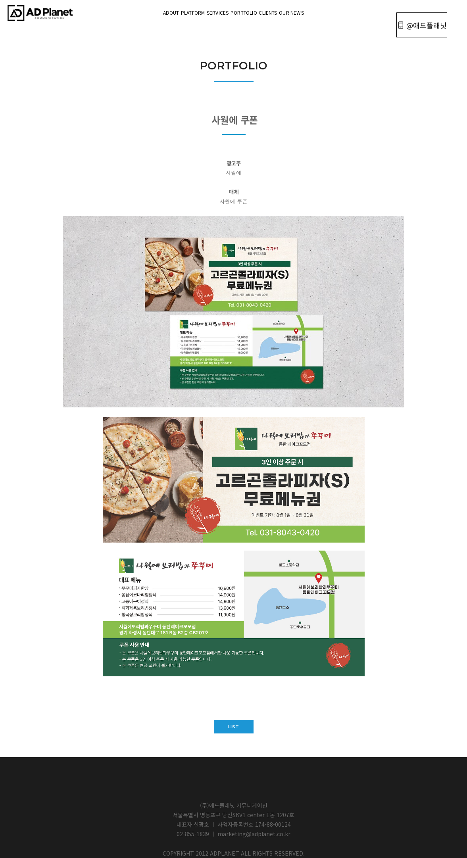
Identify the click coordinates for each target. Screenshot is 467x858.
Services (208, 11)
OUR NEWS (340, 11)
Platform (163, 11)
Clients (297, 11)
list (233, 726)
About (122, 11)
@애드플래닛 (418, 13)
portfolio (253, 11)
